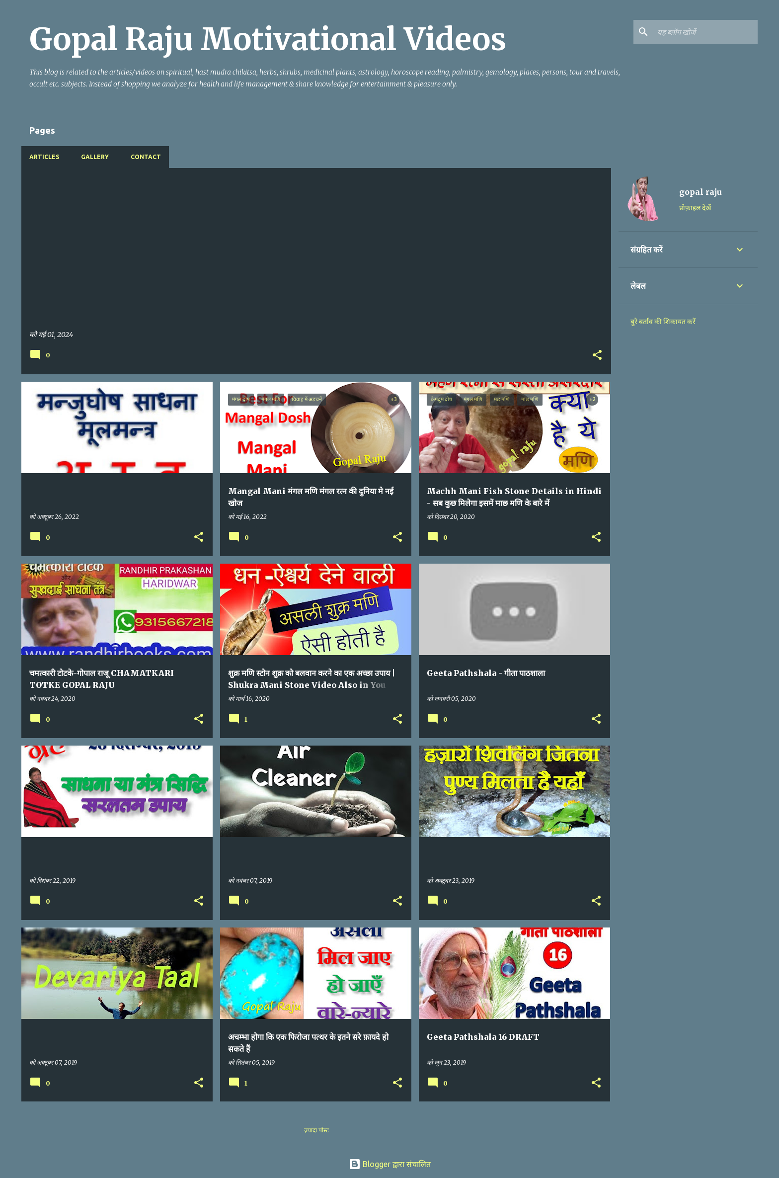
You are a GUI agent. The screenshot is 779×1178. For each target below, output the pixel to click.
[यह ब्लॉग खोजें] (705, 32)
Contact (146, 157)
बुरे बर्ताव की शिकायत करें (663, 321)
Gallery (95, 157)
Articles (44, 157)
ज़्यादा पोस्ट (316, 1130)
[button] (597, 355)
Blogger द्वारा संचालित (390, 1164)
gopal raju (700, 192)
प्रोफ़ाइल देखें (695, 208)
